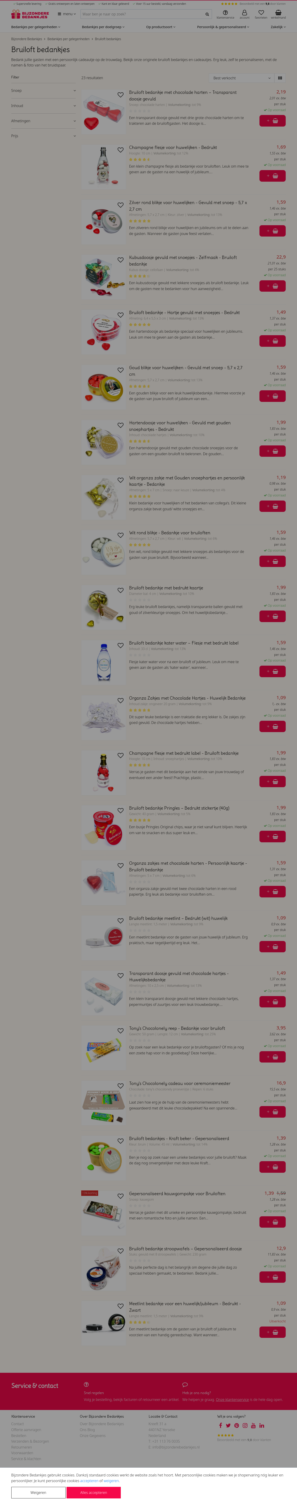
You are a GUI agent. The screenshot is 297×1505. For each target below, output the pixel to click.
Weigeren (38, 1492)
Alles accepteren (93, 1492)
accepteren (89, 1480)
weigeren (111, 1480)
